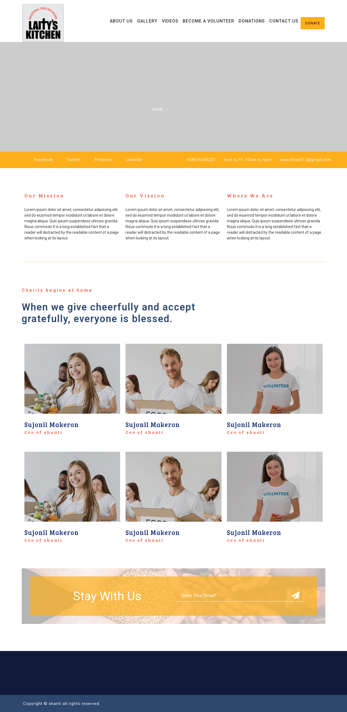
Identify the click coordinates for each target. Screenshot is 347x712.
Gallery (147, 21)
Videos (170, 21)
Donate (312, 23)
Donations (252, 21)
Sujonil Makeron (51, 424)
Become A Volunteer (208, 21)
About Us (121, 21)
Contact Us (283, 21)
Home (157, 109)
